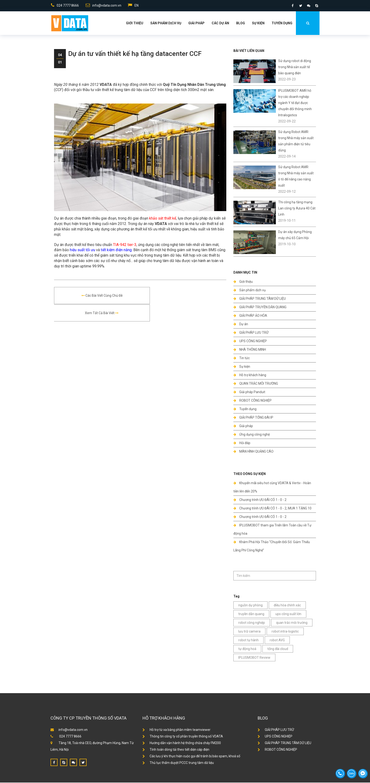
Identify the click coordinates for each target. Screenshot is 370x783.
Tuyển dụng (282, 23)
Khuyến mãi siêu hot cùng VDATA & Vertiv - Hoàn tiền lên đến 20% (272, 488)
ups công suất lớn (288, 614)
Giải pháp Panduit (249, 392)
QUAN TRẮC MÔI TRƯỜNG (255, 384)
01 (60, 63)
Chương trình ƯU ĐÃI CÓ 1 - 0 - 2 (259, 500)
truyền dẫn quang (251, 614)
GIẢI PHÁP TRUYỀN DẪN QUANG (259, 307)
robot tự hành (248, 640)
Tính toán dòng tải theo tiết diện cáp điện (176, 750)
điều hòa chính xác (287, 606)
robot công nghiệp (251, 623)
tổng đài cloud (277, 649)
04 (60, 55)
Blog (240, 23)
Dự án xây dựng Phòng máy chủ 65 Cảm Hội (295, 235)
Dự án (240, 324)
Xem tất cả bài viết (183, 296)
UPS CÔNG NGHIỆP (250, 341)
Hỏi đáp (241, 443)
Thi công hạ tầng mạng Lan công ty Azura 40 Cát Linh (296, 209)
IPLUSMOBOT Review (254, 658)
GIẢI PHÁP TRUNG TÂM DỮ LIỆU (259, 299)
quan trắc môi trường (291, 623)
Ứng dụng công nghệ (251, 435)
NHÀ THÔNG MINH (249, 350)
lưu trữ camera (249, 632)
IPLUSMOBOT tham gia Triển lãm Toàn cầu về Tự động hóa (272, 530)
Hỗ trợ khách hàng (249, 375)
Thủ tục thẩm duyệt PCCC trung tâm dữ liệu (178, 763)
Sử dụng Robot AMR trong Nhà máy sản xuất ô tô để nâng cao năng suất (296, 177)
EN (133, 6)
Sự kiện (258, 23)
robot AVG (277, 640)
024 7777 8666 (64, 6)
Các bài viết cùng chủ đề (97, 296)
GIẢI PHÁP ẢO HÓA (250, 316)
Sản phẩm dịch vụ (165, 23)
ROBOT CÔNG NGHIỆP (252, 401)
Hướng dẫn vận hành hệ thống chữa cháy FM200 (182, 743)
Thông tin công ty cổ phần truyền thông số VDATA (183, 737)
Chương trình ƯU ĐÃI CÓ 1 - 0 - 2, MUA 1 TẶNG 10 (272, 509)
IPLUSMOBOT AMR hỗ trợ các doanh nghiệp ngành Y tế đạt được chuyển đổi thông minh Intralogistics (295, 103)
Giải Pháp (196, 23)
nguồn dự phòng (250, 606)
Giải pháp (243, 426)
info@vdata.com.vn (103, 6)
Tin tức (241, 358)
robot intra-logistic (285, 632)
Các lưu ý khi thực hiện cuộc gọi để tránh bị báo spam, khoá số (191, 756)
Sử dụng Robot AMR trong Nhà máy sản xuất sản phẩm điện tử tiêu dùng (296, 141)
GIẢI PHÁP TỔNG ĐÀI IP (253, 418)
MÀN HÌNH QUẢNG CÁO (253, 452)
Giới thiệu (134, 23)
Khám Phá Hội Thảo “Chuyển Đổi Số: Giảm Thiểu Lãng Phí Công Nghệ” (271, 547)
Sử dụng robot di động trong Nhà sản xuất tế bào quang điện (294, 67)
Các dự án (220, 23)
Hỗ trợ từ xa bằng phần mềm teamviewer (176, 730)
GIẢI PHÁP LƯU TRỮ (251, 333)
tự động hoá (247, 649)
